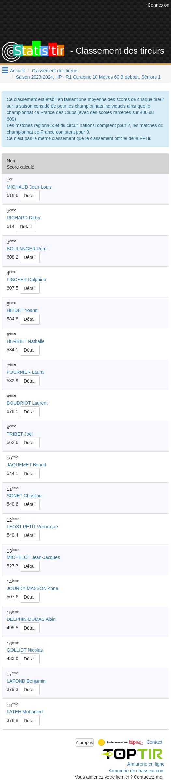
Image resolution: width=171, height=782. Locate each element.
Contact (154, 742)
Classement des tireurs (55, 70)
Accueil (17, 70)
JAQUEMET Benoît (26, 464)
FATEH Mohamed (25, 711)
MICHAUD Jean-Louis (29, 186)
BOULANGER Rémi (27, 248)
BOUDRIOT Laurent (27, 403)
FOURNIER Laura (25, 372)
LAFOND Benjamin (26, 681)
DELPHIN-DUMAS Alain (31, 619)
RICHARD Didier (24, 217)
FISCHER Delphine (26, 279)
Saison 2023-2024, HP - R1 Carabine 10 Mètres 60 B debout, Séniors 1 (88, 77)
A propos (84, 742)
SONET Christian (24, 495)
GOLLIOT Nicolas (25, 650)
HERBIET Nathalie (26, 341)
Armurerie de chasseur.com (136, 770)
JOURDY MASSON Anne (32, 588)
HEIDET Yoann (22, 310)
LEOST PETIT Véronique (32, 526)
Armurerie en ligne (145, 764)
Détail (30, 195)
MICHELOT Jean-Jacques (33, 557)
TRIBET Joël (20, 434)
